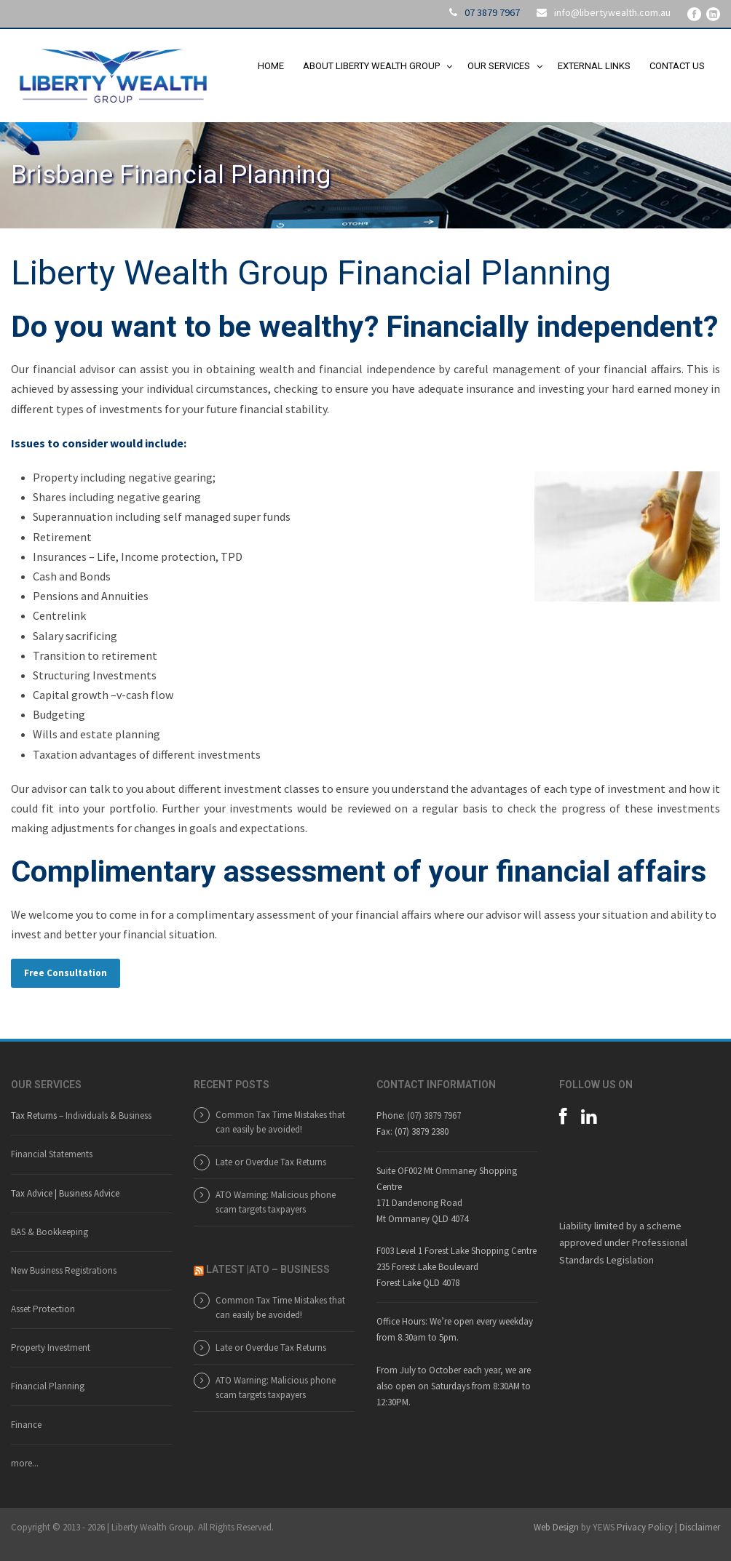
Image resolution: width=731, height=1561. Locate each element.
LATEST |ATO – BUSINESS (268, 1269)
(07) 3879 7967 (434, 1115)
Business (135, 1115)
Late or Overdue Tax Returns (271, 1162)
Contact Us (677, 65)
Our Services (498, 65)
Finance (26, 1424)
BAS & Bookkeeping (49, 1232)
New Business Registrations (63, 1270)
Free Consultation (65, 973)
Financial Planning (47, 1386)
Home (271, 65)
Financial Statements (51, 1154)
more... (25, 1463)
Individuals (87, 1115)
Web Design (556, 1527)
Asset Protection (43, 1309)
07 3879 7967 (492, 12)
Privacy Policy (645, 1527)
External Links (594, 65)
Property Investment (50, 1347)
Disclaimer (699, 1527)
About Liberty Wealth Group (371, 65)
